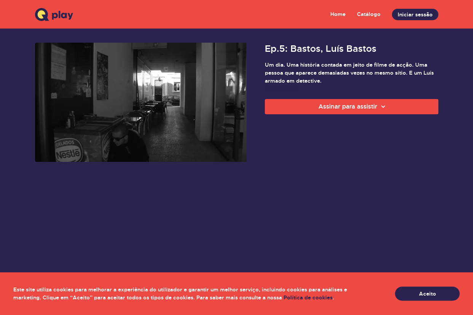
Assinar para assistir (353, 106)
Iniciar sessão (415, 14)
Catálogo (369, 14)
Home (338, 14)
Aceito (427, 293)
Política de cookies (308, 297)
